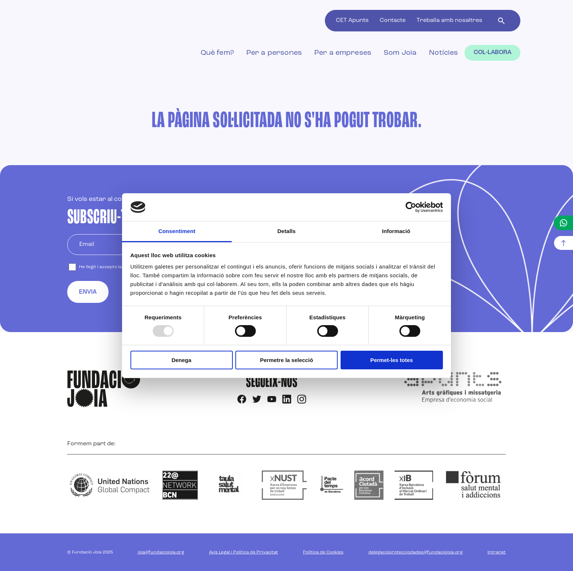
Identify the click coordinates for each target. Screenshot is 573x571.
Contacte (393, 20)
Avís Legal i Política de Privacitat (243, 552)
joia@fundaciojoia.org (161, 552)
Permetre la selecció (286, 360)
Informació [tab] (396, 231)
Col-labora (493, 53)
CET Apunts (352, 20)
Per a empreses (342, 53)
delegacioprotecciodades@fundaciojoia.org (415, 552)
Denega (181, 360)
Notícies (443, 53)
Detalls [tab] (286, 231)
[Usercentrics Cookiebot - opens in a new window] (411, 207)
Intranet (496, 552)
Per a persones (274, 53)
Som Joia (400, 53)
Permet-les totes (391, 360)
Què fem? (217, 53)
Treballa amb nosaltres (449, 20)
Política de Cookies (323, 552)
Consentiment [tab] (176, 231)
